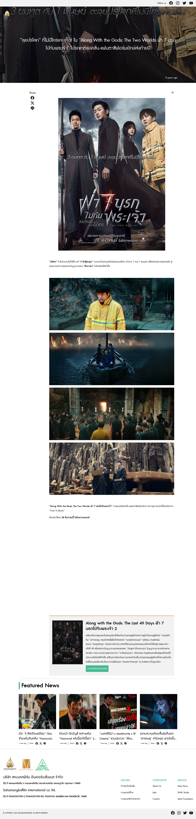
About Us (157, 786)
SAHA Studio (183, 792)
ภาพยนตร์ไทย (127, 792)
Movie (95, 13)
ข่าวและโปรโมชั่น (128, 786)
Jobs (178, 13)
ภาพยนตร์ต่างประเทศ (130, 799)
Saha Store (162, 13)
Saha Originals (114, 13)
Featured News (140, 13)
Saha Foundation (185, 799)
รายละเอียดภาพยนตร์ (97, 668)
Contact (156, 799)
